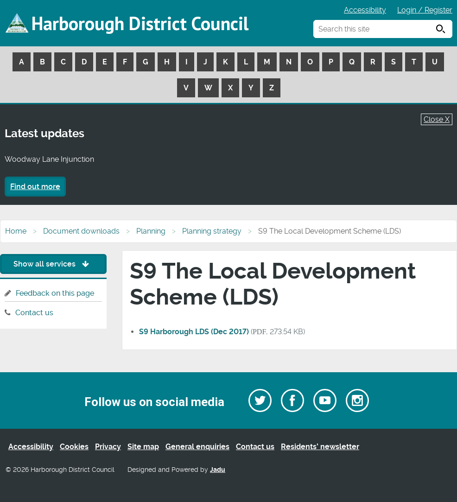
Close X (437, 119)
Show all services (53, 264)
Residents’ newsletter (320, 446)
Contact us (34, 312)
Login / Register (424, 10)
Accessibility (365, 10)
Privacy (108, 446)
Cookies (74, 446)
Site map (143, 446)
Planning (150, 231)
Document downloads (81, 231)
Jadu (217, 470)
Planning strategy (211, 231)
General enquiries (197, 446)
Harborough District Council (140, 23)
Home (15, 231)
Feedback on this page (55, 293)
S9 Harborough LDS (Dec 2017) (194, 331)
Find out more (35, 186)
